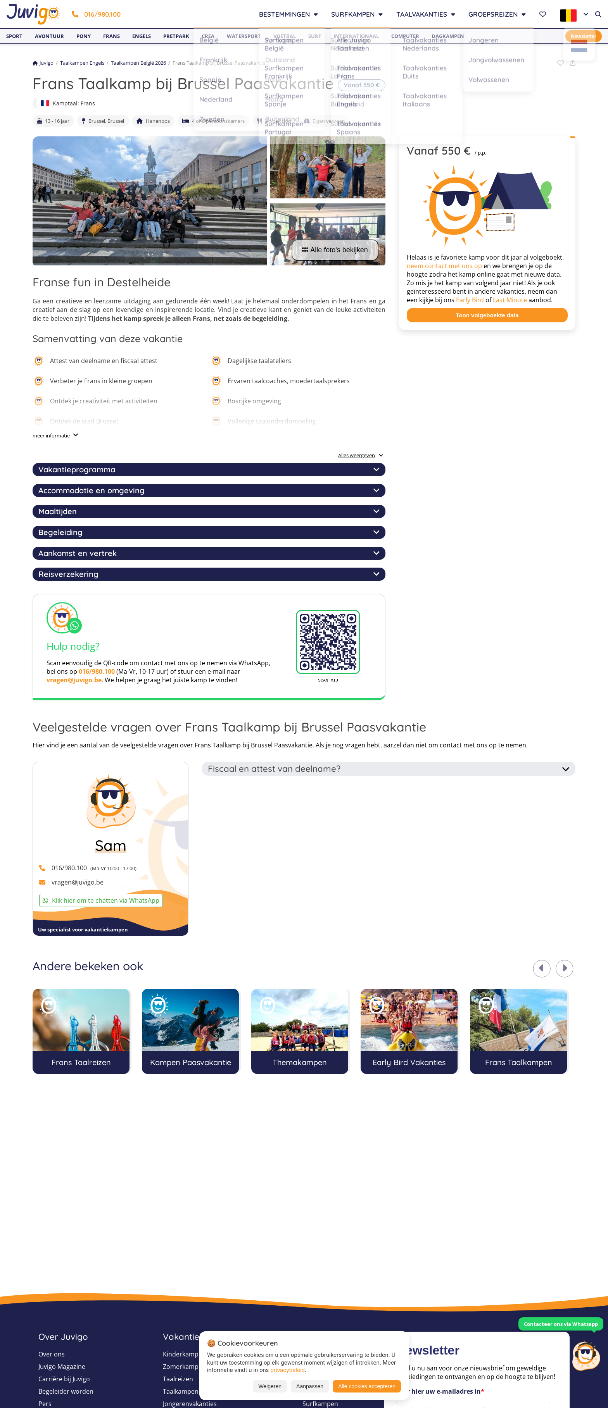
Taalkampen (181, 1391)
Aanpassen (309, 1386)
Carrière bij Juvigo (64, 1379)
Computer (405, 36)
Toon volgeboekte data (487, 315)
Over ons (51, 1354)
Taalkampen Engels (82, 62)
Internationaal (356, 36)
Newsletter (583, 36)
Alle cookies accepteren (367, 1386)
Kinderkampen (184, 1354)
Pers (45, 1403)
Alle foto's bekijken (335, 250)
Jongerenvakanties (190, 1403)
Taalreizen (178, 1379)
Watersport (244, 36)
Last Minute (510, 300)
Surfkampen (320, 1403)
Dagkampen (448, 36)
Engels (141, 36)
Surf (314, 36)
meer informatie (51, 435)
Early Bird (470, 300)
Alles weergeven (360, 455)
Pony (83, 36)
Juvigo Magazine (61, 1366)
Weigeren (270, 1386)
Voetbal (284, 36)
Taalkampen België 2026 (138, 62)
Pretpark (176, 36)
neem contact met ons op (444, 266)
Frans (111, 36)
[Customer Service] (585, 1355)
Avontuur (49, 36)
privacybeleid (287, 1370)
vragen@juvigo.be (74, 680)
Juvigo (43, 62)
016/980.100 (96, 14)
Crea (208, 36)
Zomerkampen (184, 1366)
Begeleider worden (65, 1391)
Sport (14, 36)
